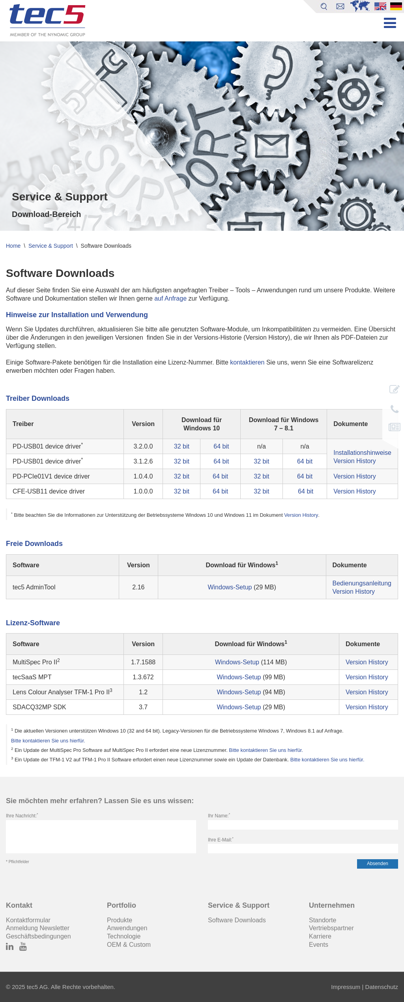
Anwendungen (127, 928)
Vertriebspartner (331, 928)
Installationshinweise (362, 452)
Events (318, 944)
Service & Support (50, 246)
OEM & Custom (129, 944)
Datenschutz (380, 986)
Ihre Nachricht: (22, 816)
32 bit (181, 446)
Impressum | (347, 986)
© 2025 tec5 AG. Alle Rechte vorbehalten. (60, 986)
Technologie (123, 936)
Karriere (320, 936)
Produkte (119, 920)
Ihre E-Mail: (221, 840)
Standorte (322, 920)
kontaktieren (247, 362)
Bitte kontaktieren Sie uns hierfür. (48, 741)
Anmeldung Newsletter (37, 928)
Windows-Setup (230, 587)
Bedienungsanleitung (362, 583)
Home (13, 246)
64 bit (221, 446)
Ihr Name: (219, 816)
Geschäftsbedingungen (38, 936)
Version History (354, 461)
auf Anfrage (170, 298)
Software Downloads (237, 920)
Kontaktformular (28, 920)
